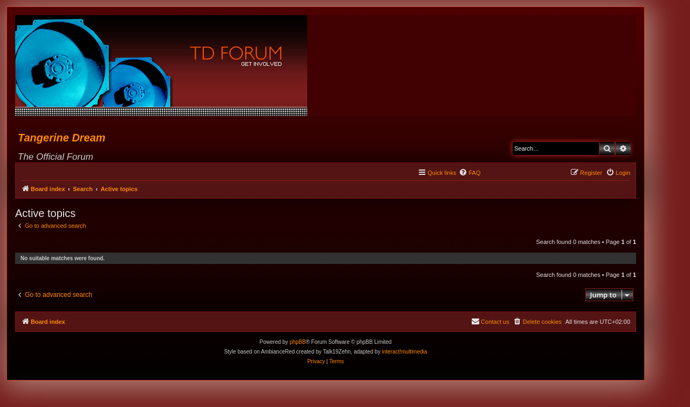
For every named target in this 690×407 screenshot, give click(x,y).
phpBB (297, 342)
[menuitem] (469, 172)
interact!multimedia (404, 352)
